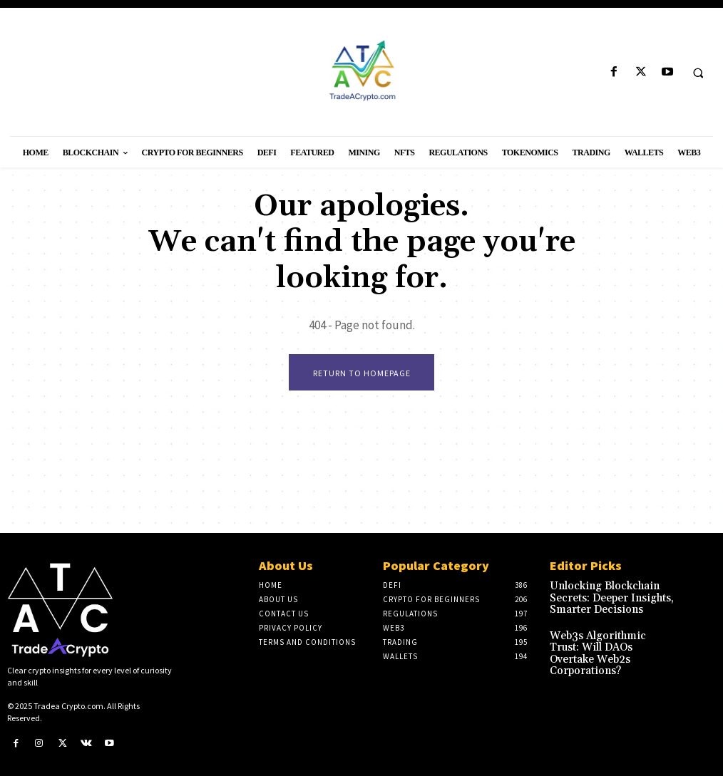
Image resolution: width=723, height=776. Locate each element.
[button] (698, 72)
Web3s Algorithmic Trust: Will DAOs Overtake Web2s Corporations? (611, 638)
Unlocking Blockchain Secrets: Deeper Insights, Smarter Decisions (611, 596)
